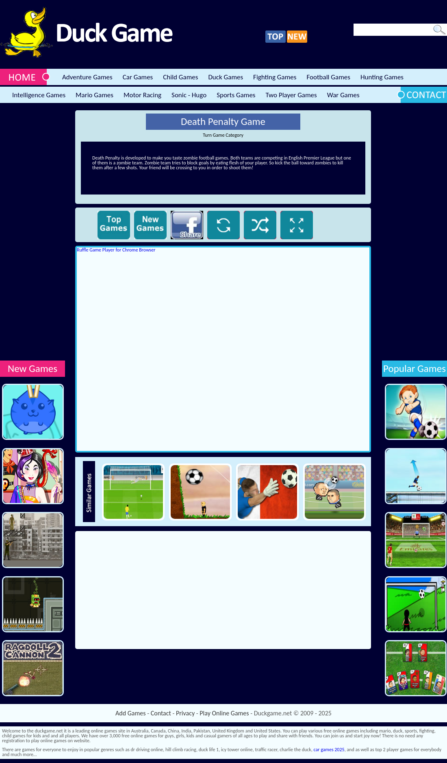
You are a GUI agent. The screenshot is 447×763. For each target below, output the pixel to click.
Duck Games (225, 77)
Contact (161, 713)
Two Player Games (291, 95)
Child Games (180, 77)
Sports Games (236, 95)
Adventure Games (87, 77)
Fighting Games (274, 77)
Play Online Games (224, 713)
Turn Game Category (223, 135)
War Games (343, 95)
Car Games (138, 77)
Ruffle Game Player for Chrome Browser (116, 250)
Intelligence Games (38, 95)
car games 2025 (329, 749)
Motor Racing (142, 95)
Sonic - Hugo (188, 95)
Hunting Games (382, 77)
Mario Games (94, 95)
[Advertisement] (32, 232)
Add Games (130, 713)
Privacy (185, 713)
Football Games (328, 77)
